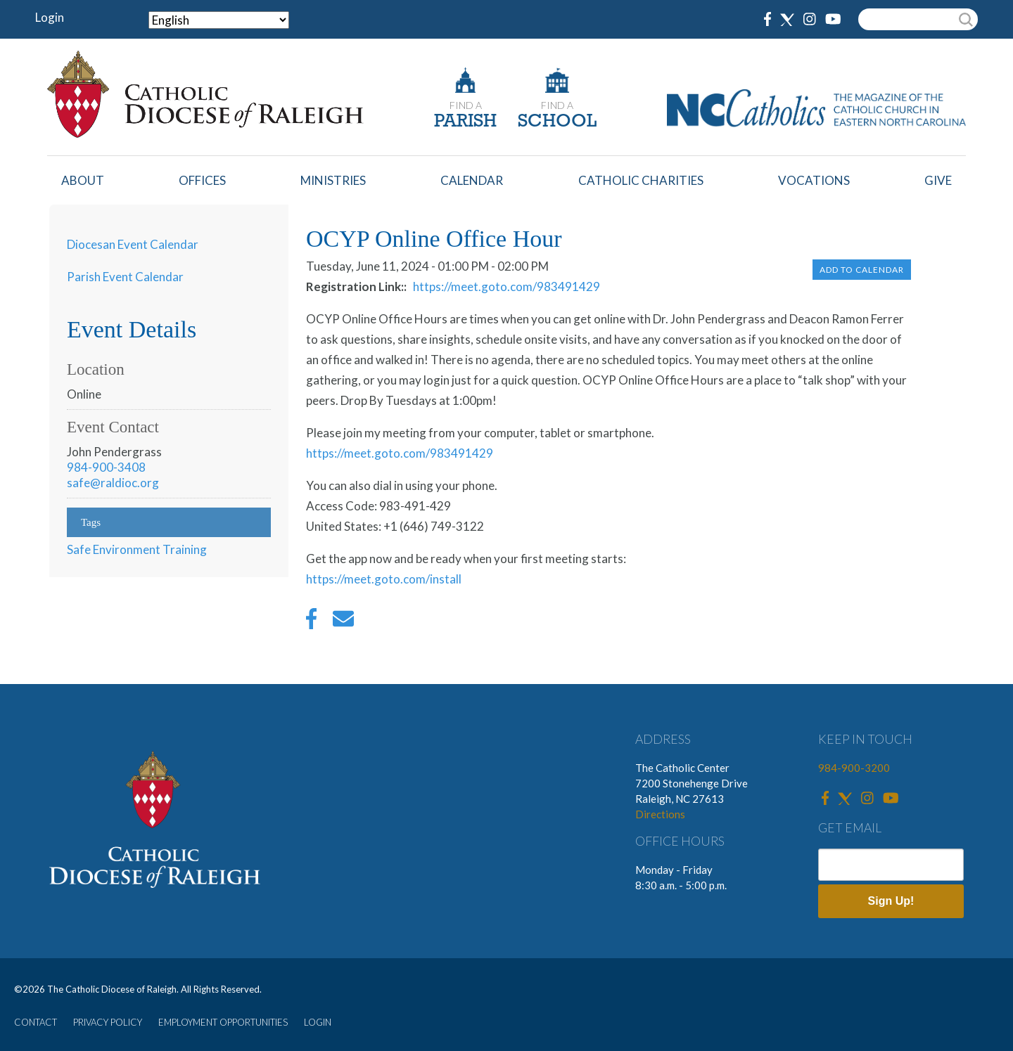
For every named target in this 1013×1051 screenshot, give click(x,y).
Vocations (814, 180)
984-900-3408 (106, 467)
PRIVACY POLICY (107, 1022)
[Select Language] (218, 20)
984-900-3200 (854, 767)
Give (938, 180)
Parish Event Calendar (125, 276)
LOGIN (317, 1022)
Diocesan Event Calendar (132, 244)
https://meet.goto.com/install (383, 579)
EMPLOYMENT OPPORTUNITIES (223, 1022)
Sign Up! (891, 901)
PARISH (465, 121)
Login (49, 17)
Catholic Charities (640, 180)
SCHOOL (557, 121)
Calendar (471, 180)
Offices (202, 180)
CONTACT (35, 1022)
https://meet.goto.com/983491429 (506, 286)
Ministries (333, 180)
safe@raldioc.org (113, 482)
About (82, 180)
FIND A (466, 105)
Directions (660, 814)
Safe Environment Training (137, 549)
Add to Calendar (862, 269)
